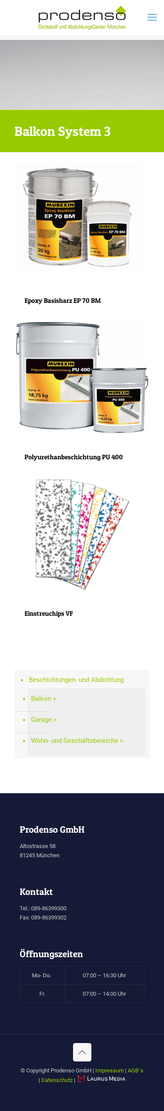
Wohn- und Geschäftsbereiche (74, 741)
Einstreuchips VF (48, 613)
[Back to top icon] (82, 1052)
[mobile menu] (152, 17)
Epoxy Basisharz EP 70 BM (62, 300)
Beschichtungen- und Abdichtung (76, 680)
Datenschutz (57, 1080)
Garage (41, 720)
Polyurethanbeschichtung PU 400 (73, 457)
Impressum (109, 1070)
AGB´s (135, 1070)
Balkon (41, 699)
